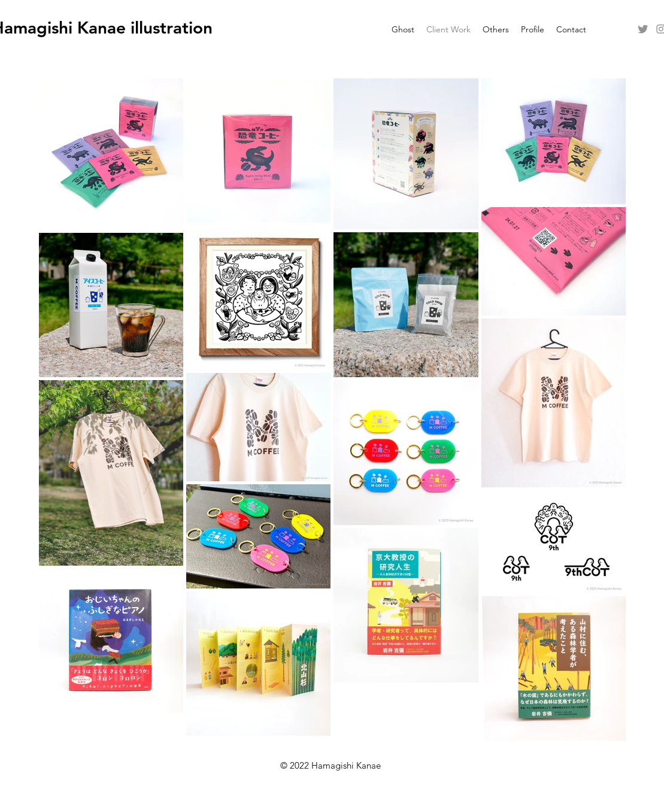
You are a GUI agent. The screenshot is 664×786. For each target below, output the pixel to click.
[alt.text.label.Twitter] (643, 29)
